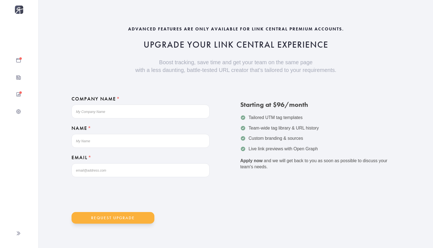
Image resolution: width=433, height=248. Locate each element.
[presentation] (113, 195)
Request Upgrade (113, 218)
